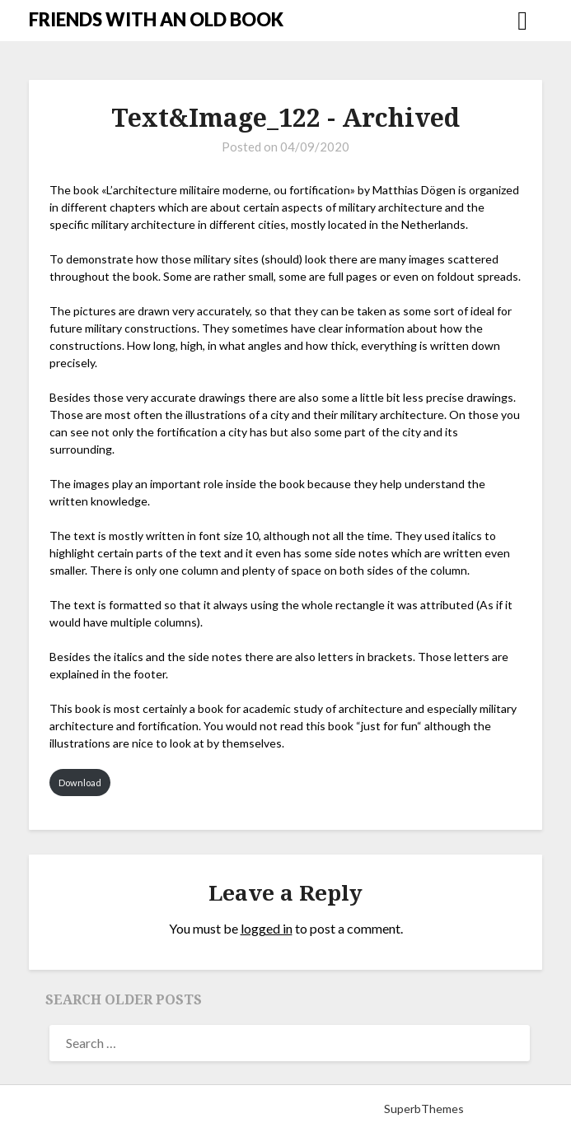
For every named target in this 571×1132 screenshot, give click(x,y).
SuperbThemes (424, 1109)
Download (80, 782)
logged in (267, 928)
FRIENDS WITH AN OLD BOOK (156, 19)
